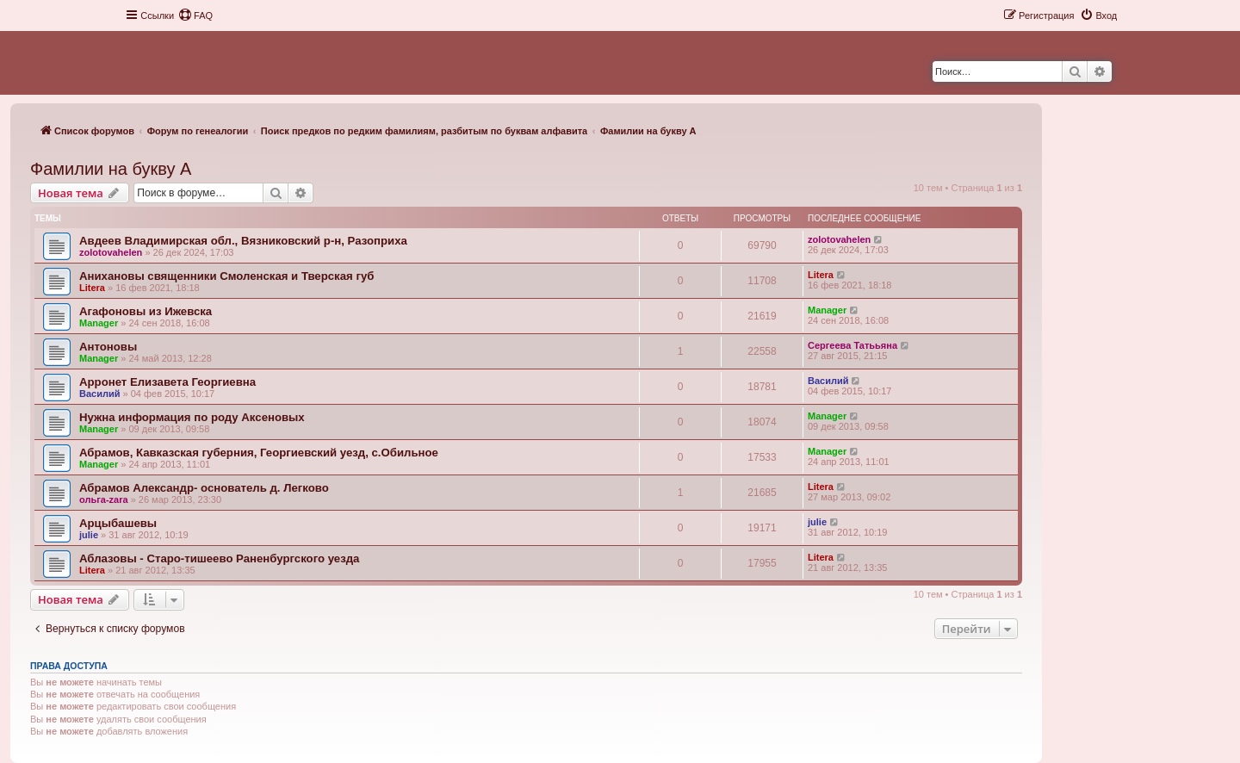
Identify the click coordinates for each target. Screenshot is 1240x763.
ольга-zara (103, 499)
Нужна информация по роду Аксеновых (192, 417)
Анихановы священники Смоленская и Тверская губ (226, 276)
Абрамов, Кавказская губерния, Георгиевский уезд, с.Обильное (258, 452)
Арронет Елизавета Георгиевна (167, 381)
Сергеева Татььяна (852, 345)
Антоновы (108, 346)
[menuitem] (195, 15)
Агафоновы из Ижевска (145, 311)
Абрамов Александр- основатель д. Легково (204, 487)
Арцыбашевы (118, 523)
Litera (92, 287)
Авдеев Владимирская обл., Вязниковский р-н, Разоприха (243, 240)
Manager (98, 323)
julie (88, 535)
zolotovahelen (110, 252)
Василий (99, 393)
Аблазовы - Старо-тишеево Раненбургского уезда (219, 558)
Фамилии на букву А (110, 168)
